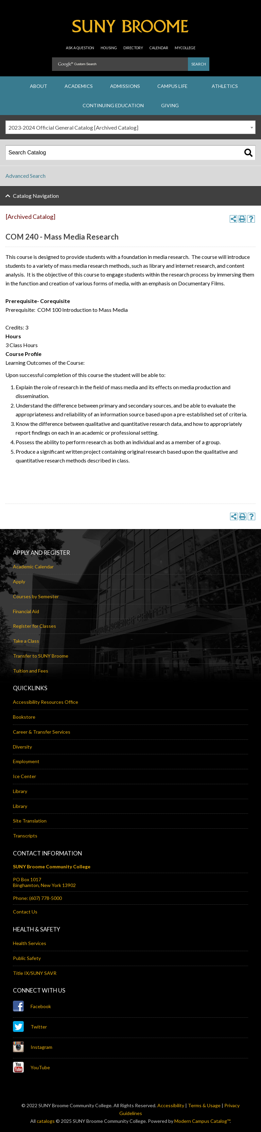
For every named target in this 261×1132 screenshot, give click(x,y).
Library (20, 791)
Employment (26, 761)
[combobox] (130, 127)
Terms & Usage (204, 1105)
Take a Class (26, 641)
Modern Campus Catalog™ (202, 1121)
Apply (19, 581)
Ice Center (24, 776)
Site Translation (30, 821)
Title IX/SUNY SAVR (34, 973)
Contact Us (25, 911)
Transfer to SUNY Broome (40, 656)
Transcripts (25, 835)
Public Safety (27, 958)
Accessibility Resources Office (45, 702)
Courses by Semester (36, 596)
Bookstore (24, 717)
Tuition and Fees (30, 671)
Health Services (29, 943)
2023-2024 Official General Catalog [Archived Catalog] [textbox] (73, 127)
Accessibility (170, 1105)
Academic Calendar (33, 566)
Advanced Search (25, 175)
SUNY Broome (130, 28)
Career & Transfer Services (41, 732)
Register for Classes (34, 626)
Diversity (22, 747)
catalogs (46, 1121)
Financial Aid (26, 611)
